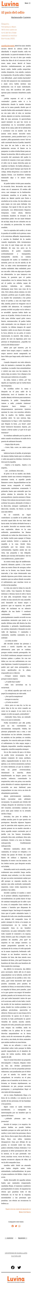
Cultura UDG (16, 1256)
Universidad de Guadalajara (16, 1253)
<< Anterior (9, 1238)
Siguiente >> (22, 1238)
